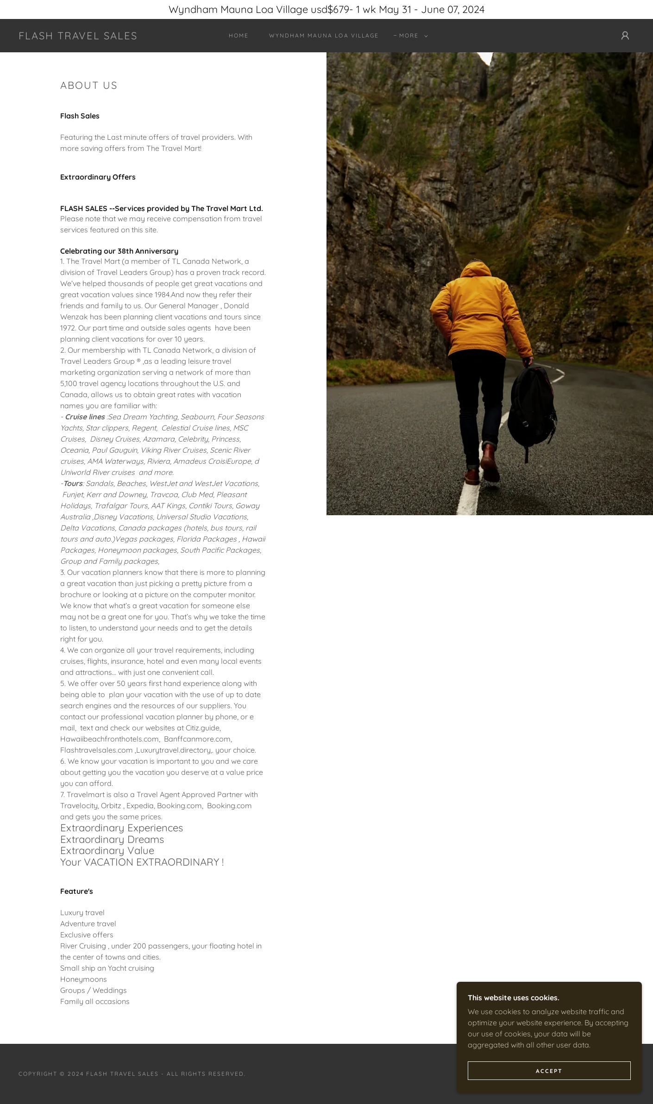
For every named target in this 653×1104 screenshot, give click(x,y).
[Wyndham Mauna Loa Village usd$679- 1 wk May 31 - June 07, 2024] (326, 9)
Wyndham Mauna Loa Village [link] (323, 35)
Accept (549, 1070)
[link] (78, 36)
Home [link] (239, 35)
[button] (412, 35)
